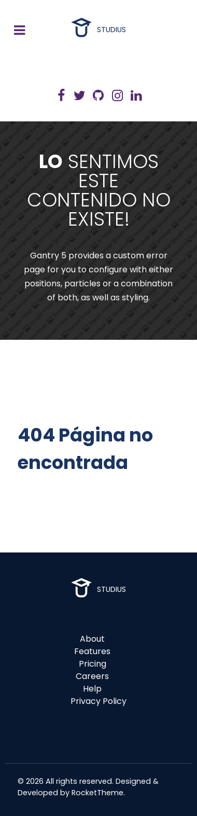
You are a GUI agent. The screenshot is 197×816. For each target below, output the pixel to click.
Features (92, 651)
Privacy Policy (98, 701)
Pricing (92, 664)
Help (92, 689)
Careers (92, 676)
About (92, 639)
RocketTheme (97, 792)
